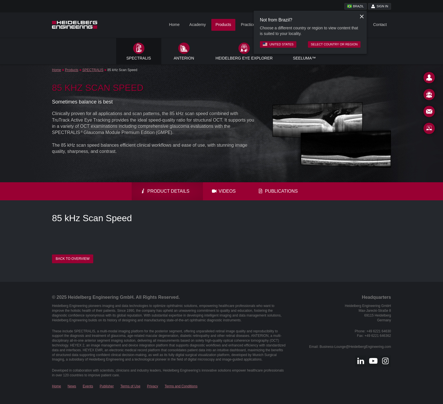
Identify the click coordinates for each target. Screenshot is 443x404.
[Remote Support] (429, 129)
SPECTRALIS (92, 70)
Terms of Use (130, 386)
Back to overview (73, 259)
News (72, 386)
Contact (380, 24)
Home (174, 24)
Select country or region (334, 44)
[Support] (429, 95)
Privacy (152, 386)
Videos (224, 191)
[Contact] (429, 78)
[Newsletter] (429, 112)
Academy (197, 24)
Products (223, 24)
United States (278, 44)
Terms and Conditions (181, 386)
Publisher (107, 386)
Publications (278, 191)
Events (88, 386)
